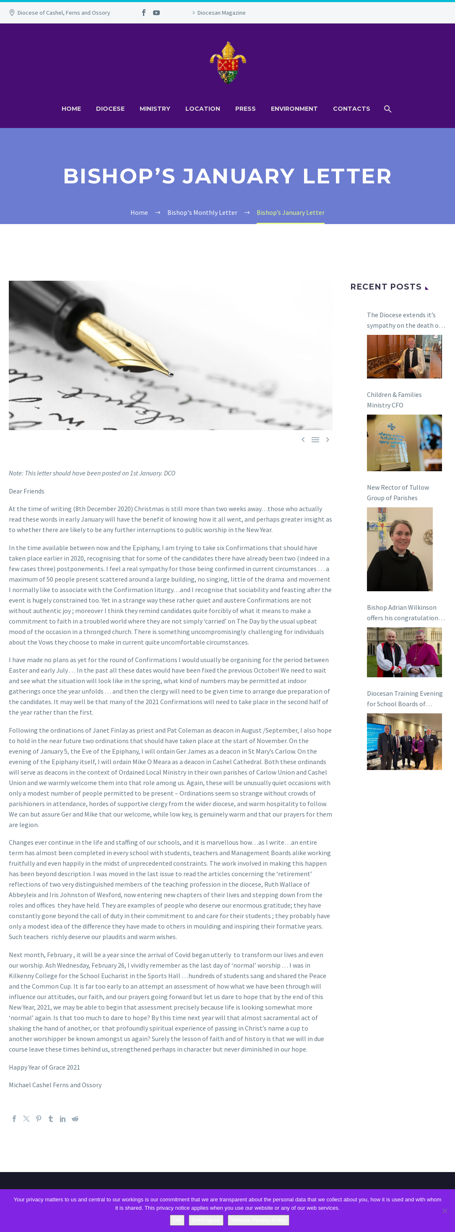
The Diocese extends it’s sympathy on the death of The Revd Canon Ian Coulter (404, 321)
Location (202, 108)
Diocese (110, 108)
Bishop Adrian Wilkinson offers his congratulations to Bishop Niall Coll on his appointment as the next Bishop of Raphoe (404, 613)
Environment (294, 108)
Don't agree (206, 1220)
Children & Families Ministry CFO (394, 399)
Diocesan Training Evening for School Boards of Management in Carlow (405, 699)
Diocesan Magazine (222, 12)
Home (71, 108)
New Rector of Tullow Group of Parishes (398, 492)
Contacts (351, 108)
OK (177, 1220)
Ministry (155, 108)
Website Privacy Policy (258, 1220)
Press (245, 108)
